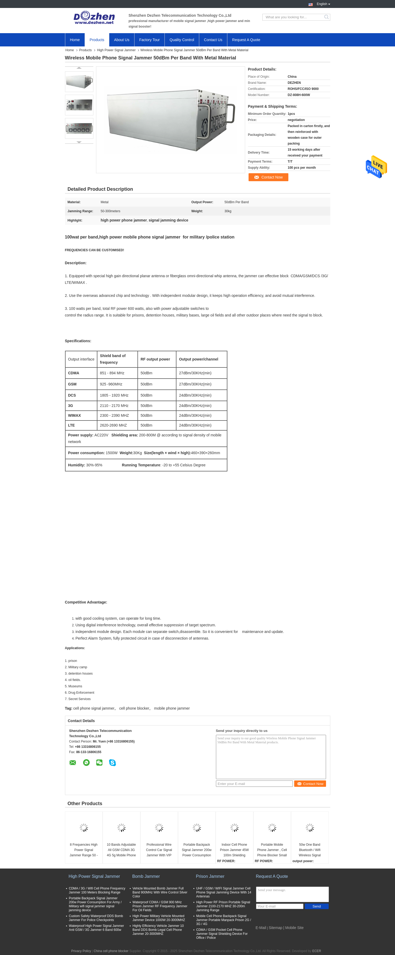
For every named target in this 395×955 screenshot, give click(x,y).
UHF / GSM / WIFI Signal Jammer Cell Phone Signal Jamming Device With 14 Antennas (223, 892)
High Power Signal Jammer (116, 50)
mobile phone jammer (172, 708)
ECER (316, 951)
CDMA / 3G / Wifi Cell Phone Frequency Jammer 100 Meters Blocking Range (97, 890)
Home (75, 40)
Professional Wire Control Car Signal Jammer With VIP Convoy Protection (159, 850)
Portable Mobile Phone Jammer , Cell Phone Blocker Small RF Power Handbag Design (272, 850)
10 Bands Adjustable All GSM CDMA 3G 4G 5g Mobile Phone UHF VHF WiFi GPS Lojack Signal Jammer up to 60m (121, 850)
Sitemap (275, 928)
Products (97, 40)
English (323, 3)
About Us (121, 40)
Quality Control (182, 40)
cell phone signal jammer (93, 708)
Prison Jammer (210, 876)
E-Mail (261, 928)
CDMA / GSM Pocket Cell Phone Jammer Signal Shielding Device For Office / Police (222, 934)
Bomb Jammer (146, 876)
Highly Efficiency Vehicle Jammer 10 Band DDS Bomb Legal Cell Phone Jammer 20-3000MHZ (158, 930)
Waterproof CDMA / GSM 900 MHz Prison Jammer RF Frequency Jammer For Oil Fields (160, 906)
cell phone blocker (134, 708)
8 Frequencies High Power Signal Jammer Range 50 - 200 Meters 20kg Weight (84, 850)
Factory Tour (149, 40)
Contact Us (213, 40)
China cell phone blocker (111, 951)
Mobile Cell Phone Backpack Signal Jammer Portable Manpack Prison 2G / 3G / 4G (223, 920)
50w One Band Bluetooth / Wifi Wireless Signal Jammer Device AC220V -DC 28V (309, 850)
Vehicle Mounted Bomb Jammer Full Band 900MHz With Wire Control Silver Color (160, 892)
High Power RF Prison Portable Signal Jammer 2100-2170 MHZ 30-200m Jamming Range (223, 906)
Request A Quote (246, 40)
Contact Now (272, 177)
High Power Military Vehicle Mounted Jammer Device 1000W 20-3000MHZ (159, 918)
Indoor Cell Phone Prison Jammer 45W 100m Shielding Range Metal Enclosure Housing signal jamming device (234, 850)
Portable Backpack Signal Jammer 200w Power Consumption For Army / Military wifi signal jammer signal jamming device (196, 850)
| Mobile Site (293, 928)
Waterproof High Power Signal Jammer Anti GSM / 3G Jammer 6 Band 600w (96, 928)
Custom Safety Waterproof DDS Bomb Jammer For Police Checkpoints (96, 918)
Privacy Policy (81, 951)
